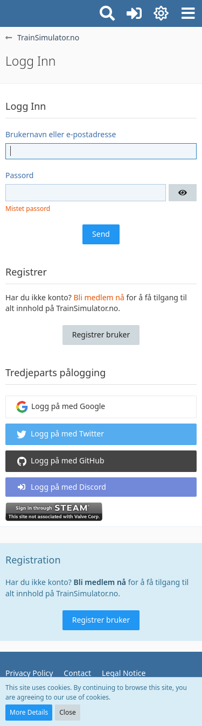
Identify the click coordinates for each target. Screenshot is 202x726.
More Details (29, 712)
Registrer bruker (101, 334)
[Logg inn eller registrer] (134, 13)
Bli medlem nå (99, 297)
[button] (188, 13)
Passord (19, 175)
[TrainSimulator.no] (5, 12)
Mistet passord (27, 208)
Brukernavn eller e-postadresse (60, 134)
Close (67, 712)
